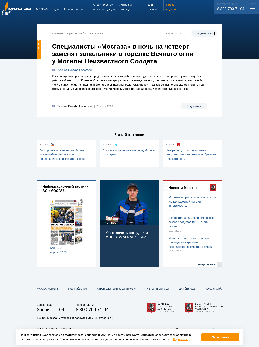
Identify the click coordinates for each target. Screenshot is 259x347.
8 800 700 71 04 (230, 9)
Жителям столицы (158, 288)
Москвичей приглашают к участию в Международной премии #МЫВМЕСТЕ (192, 201)
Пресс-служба (213, 288)
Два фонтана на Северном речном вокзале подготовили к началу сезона (191, 222)
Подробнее (180, 339)
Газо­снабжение (77, 288)
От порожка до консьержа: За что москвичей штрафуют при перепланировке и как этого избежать (64, 154)
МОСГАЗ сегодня (47, 288)
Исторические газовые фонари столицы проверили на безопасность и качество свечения (191, 242)
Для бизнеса (187, 288)
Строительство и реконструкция (116, 288)
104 (60, 309)
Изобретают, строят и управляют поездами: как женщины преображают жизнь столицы (191, 154)
